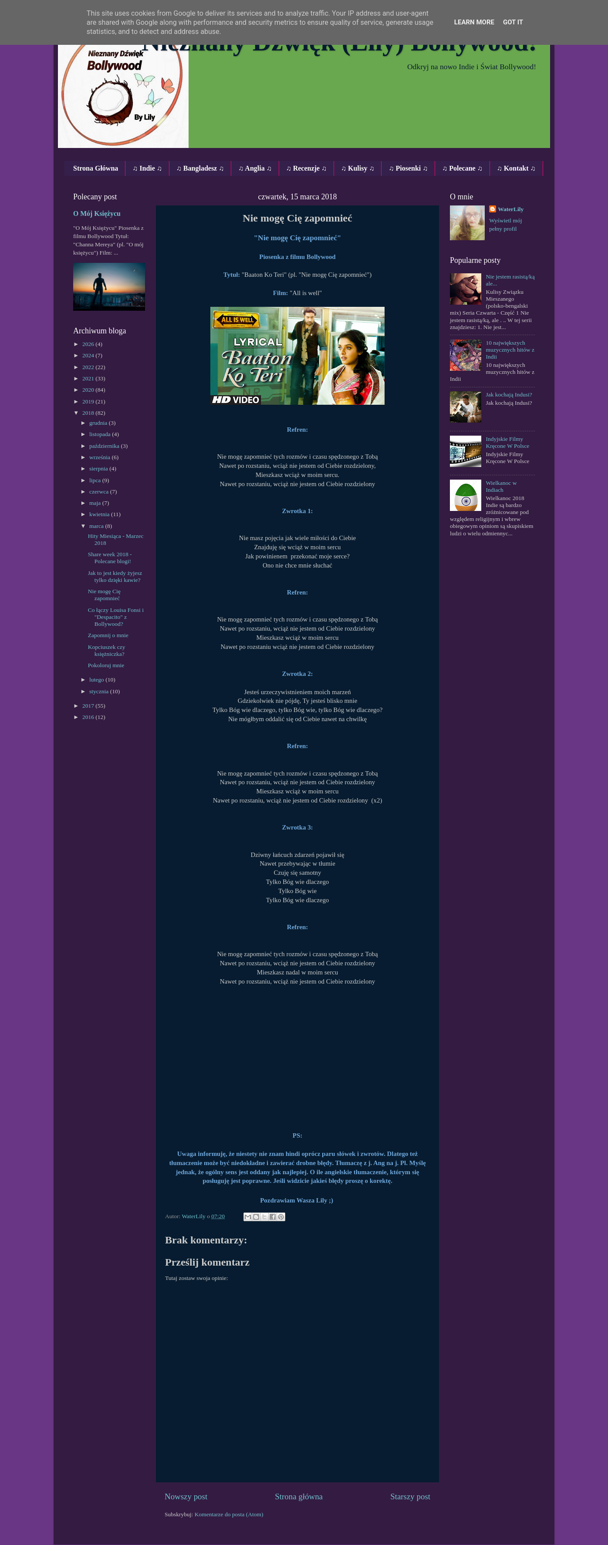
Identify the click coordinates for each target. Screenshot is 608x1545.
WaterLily (511, 209)
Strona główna (299, 1496)
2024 (88, 355)
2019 (88, 401)
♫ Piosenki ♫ (408, 168)
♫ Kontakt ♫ (516, 168)
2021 (88, 378)
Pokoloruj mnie (106, 665)
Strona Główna (95, 168)
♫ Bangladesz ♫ (200, 168)
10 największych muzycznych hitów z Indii (510, 349)
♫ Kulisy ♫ (357, 168)
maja (95, 503)
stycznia (99, 691)
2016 (88, 717)
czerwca (99, 491)
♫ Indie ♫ (147, 168)
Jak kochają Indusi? (509, 394)
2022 (88, 367)
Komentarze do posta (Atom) (229, 1514)
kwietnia (100, 514)
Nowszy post (186, 1496)
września (100, 457)
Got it (513, 22)
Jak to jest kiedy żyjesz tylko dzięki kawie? (115, 576)
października (105, 446)
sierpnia (99, 468)
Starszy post (410, 1496)
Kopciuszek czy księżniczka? (106, 650)
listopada (100, 434)
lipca (95, 480)
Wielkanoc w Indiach (501, 486)
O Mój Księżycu (97, 213)
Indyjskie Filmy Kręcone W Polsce (507, 442)
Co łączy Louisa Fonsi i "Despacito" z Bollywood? (116, 617)
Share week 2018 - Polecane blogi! (110, 557)
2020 (88, 389)
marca (97, 526)
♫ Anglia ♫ (254, 168)
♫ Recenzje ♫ (306, 168)
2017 (88, 705)
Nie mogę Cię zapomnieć (104, 594)
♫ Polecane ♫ (462, 168)
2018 (88, 413)
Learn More (474, 22)
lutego (97, 679)
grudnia (99, 423)
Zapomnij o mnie (108, 635)
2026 (88, 344)
